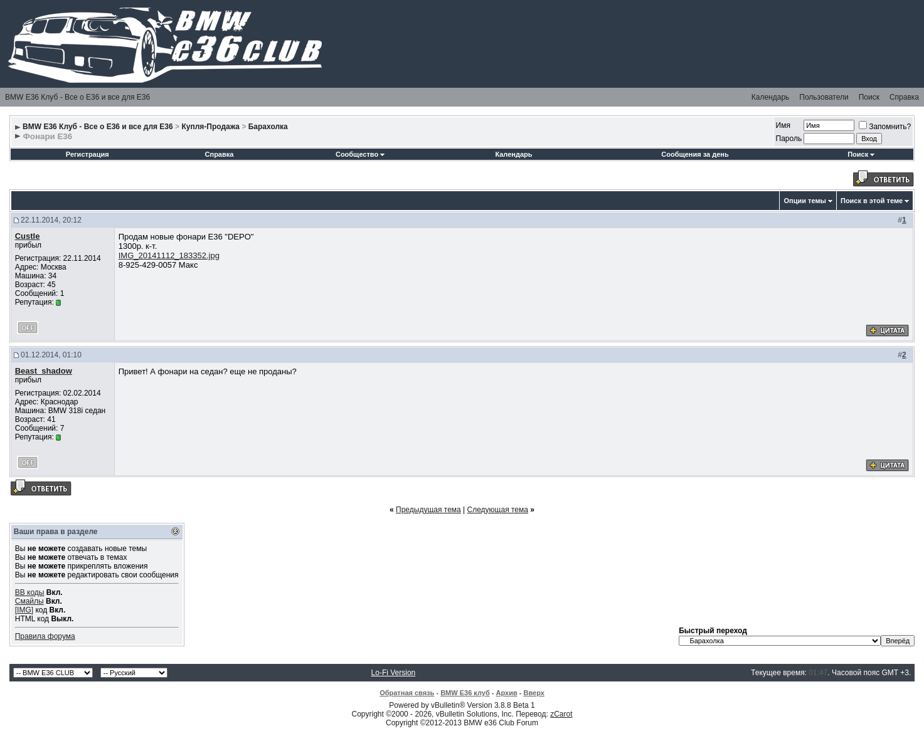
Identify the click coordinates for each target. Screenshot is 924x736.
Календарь (770, 97)
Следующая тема (497, 509)
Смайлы (29, 601)
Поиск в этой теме (872, 200)
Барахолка (268, 126)
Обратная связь (407, 693)
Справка (904, 97)
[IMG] (24, 610)
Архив (507, 693)
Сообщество (360, 154)
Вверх (533, 693)
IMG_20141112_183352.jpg (169, 255)
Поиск (869, 97)
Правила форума (45, 636)
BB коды (30, 592)
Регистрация (87, 154)
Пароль (789, 138)
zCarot (561, 714)
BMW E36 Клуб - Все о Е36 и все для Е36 (77, 97)
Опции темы (804, 200)
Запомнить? (885, 126)
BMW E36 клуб (465, 693)
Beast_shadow (43, 371)
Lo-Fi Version (393, 672)
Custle (27, 236)
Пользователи (823, 97)
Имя (783, 125)
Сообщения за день (694, 154)
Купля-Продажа (210, 126)
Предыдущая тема (428, 509)
